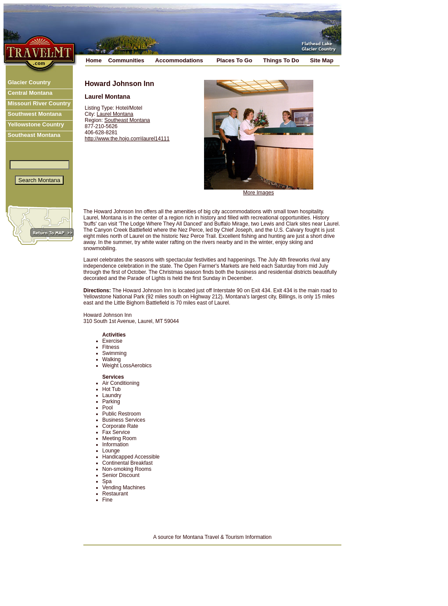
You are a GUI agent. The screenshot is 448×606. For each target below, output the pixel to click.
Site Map (321, 60)
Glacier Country (28, 82)
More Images (258, 193)
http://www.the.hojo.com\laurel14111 (127, 139)
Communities (126, 60)
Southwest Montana (33, 114)
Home (94, 60)
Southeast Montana (33, 135)
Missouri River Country (38, 103)
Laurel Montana (115, 114)
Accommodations (179, 60)
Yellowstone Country (35, 124)
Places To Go (234, 60)
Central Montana (29, 93)
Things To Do (281, 60)
